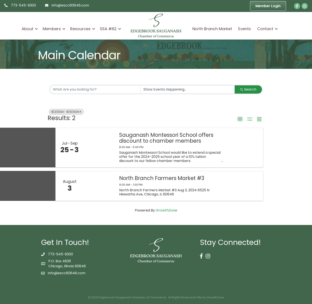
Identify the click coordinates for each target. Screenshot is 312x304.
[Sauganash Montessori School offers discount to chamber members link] (99, 147)
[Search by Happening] (188, 89)
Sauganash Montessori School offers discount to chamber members (166, 138)
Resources (80, 28)
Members (52, 28)
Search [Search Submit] (248, 89)
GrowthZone (166, 210)
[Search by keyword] (95, 89)
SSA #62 (108, 28)
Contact (265, 28)
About (27, 28)
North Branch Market (212, 28)
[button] (240, 119)
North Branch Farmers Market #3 (161, 178)
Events (244, 28)
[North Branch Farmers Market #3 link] (99, 186)
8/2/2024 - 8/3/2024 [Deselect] (66, 112)
